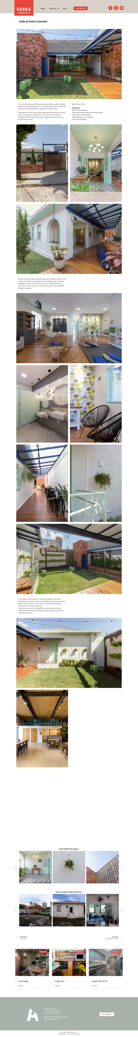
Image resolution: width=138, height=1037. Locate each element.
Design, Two (59, 981)
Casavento (22, 104)
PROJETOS (54, 8)
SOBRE (43, 9)
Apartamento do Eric (100, 981)
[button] (15, 867)
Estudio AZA (75, 1032)
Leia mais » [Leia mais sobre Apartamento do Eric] (95, 986)
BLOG (65, 9)
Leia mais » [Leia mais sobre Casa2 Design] (21, 986)
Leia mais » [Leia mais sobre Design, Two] (58, 986)
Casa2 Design (23, 981)
